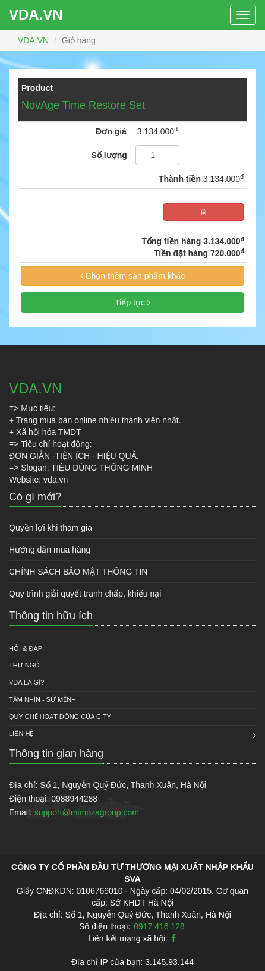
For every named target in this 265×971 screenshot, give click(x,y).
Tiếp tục (132, 302)
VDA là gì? (26, 682)
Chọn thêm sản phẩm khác (132, 275)
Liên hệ (21, 733)
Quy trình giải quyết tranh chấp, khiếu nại (85, 593)
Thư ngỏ (24, 665)
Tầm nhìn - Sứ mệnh (42, 699)
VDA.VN (36, 15)
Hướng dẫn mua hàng (49, 549)
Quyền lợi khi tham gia (50, 527)
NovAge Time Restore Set (83, 105)
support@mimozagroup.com (86, 812)
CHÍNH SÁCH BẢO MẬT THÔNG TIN (78, 571)
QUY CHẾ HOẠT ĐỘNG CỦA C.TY (60, 716)
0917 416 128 (159, 926)
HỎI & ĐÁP (25, 648)
